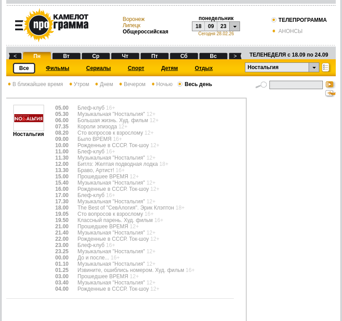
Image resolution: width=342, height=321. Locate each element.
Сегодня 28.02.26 (216, 33)
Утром (79, 84)
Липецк (131, 25)
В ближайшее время (34, 84)
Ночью (161, 84)
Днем (103, 84)
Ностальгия (28, 131)
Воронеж (133, 19)
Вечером (132, 84)
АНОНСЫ (286, 31)
